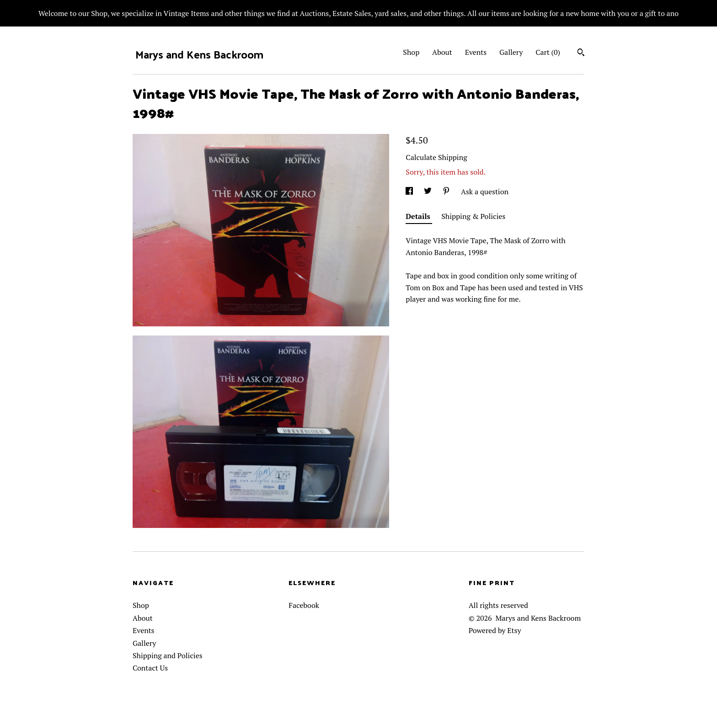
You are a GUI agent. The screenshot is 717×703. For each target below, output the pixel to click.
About (442, 52)
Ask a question (484, 191)
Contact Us (150, 668)
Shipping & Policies (473, 216)
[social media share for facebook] (410, 191)
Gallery (511, 52)
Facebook (304, 605)
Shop (411, 52)
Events (476, 52)
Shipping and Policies (168, 655)
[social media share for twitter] (428, 191)
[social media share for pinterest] (447, 191)
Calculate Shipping (436, 157)
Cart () (547, 52)
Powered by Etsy (495, 630)
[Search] (581, 53)
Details (419, 216)
